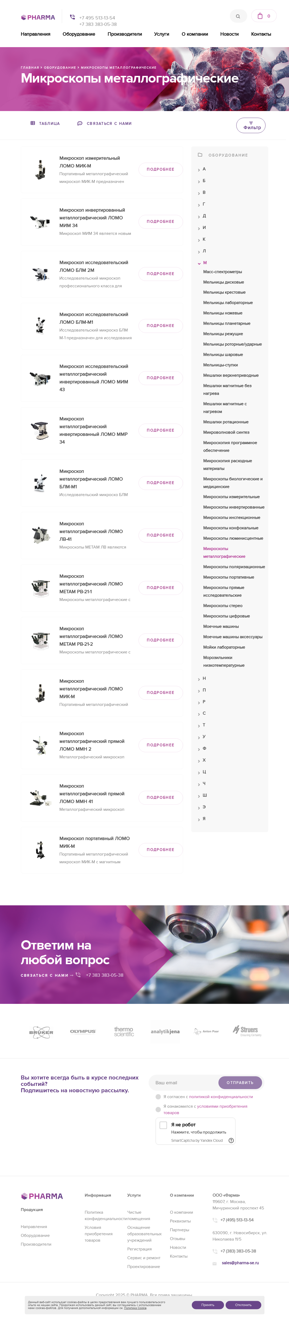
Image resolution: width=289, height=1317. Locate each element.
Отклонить (243, 1305)
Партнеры (179, 1230)
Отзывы (177, 1238)
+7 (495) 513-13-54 (237, 1220)
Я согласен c (208, 1096)
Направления (35, 34)
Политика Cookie (135, 1308)
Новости (229, 34)
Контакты (261, 34)
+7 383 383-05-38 (98, 24)
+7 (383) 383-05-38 (238, 1251)
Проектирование (143, 1266)
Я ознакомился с (205, 1109)
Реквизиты (180, 1221)
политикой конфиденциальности (221, 1096)
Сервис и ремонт (143, 1258)
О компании (195, 34)
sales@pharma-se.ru (240, 1263)
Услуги (161, 34)
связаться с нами (47, 975)
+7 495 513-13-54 (97, 18)
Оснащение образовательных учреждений (144, 1234)
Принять (207, 1305)
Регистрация (139, 1249)
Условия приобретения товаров (99, 1234)
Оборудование (79, 34)
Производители (125, 34)
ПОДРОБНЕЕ (160, 169)
